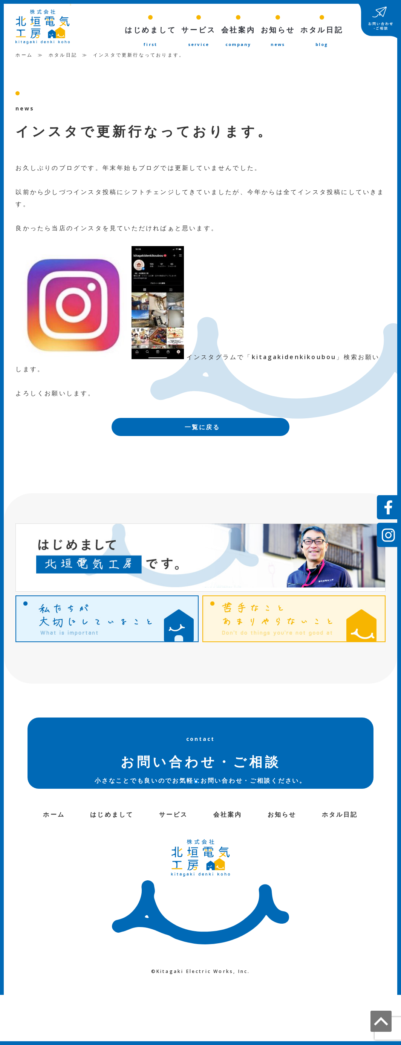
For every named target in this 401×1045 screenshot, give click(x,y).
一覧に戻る (202, 428)
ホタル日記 (63, 56)
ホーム (24, 56)
